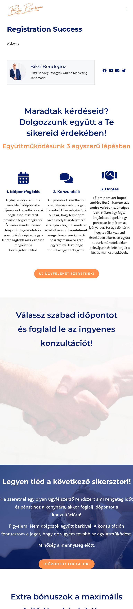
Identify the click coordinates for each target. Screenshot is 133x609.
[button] (104, 70)
